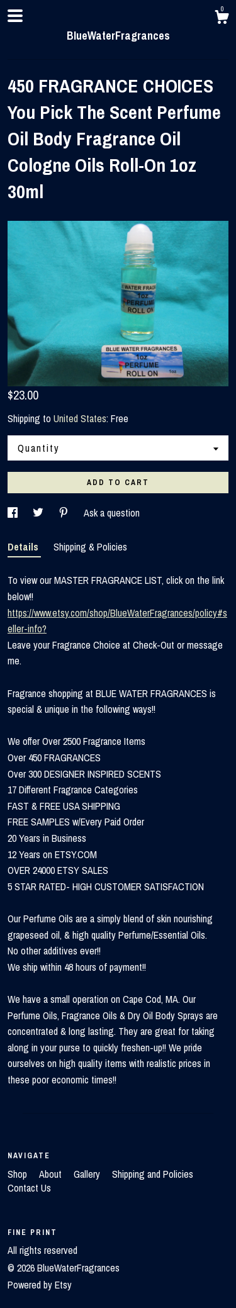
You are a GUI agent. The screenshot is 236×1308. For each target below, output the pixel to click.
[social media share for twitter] (39, 513)
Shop (19, 1174)
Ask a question (112, 513)
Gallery (88, 1174)
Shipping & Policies (90, 547)
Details (24, 547)
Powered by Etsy (40, 1285)
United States (79, 418)
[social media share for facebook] (14, 513)
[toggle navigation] (15, 15)
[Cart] (221, 18)
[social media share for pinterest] (65, 513)
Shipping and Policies (152, 1174)
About (51, 1174)
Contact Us (29, 1188)
